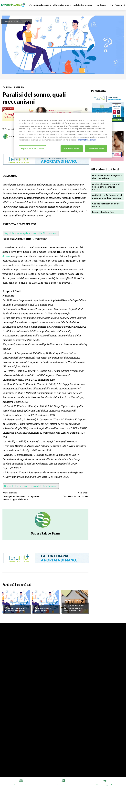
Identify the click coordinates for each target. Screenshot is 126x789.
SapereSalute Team (45, 533)
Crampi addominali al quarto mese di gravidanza (21, 498)
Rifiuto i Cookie (71, 149)
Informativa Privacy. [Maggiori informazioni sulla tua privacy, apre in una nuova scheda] (87, 140)
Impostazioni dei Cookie (32, 149)
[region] (63, 135)
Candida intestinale (75, 496)
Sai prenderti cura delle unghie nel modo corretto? (74, 608)
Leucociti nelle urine (103, 212)
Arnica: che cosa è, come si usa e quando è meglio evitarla (106, 187)
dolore (6, 256)
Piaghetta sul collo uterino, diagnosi (16, 609)
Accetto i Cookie (96, 149)
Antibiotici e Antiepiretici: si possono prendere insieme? (107, 196)
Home (7, 21)
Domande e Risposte (75, 600)
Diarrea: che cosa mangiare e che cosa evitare (107, 177)
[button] (120, 5)
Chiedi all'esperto (20, 21)
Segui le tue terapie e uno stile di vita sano (30, 233)
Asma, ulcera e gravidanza (42, 609)
